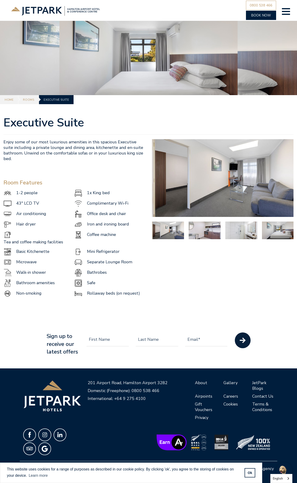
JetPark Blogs (259, 385)
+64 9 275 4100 (130, 398)
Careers (230, 396)
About (201, 383)
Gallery (230, 383)
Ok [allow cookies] (250, 473)
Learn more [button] (38, 475)
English (278, 479)
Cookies (230, 404)
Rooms (28, 100)
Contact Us (262, 396)
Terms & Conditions (262, 406)
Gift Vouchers (203, 406)
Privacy (201, 417)
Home (9, 100)
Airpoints (203, 396)
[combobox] (281, 478)
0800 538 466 (145, 390)
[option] (223, 178)
